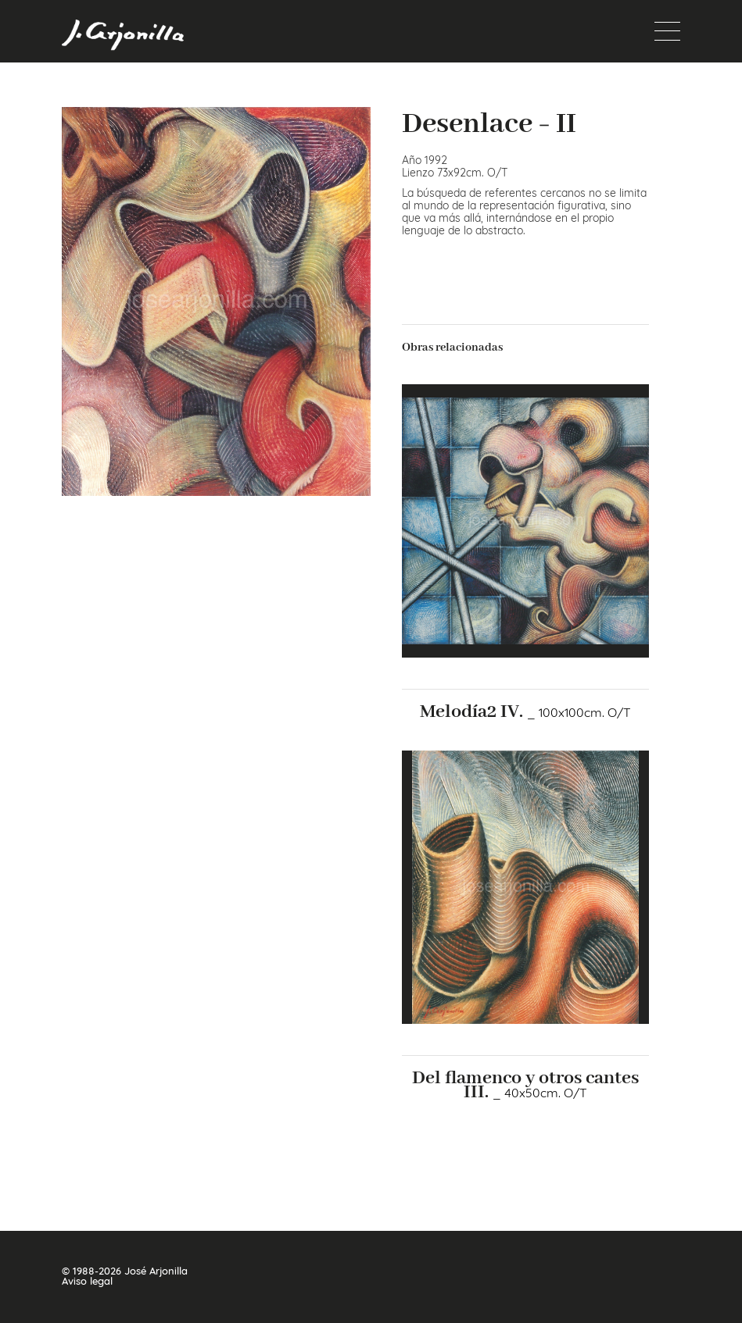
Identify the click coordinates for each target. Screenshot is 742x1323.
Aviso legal (87, 1281)
